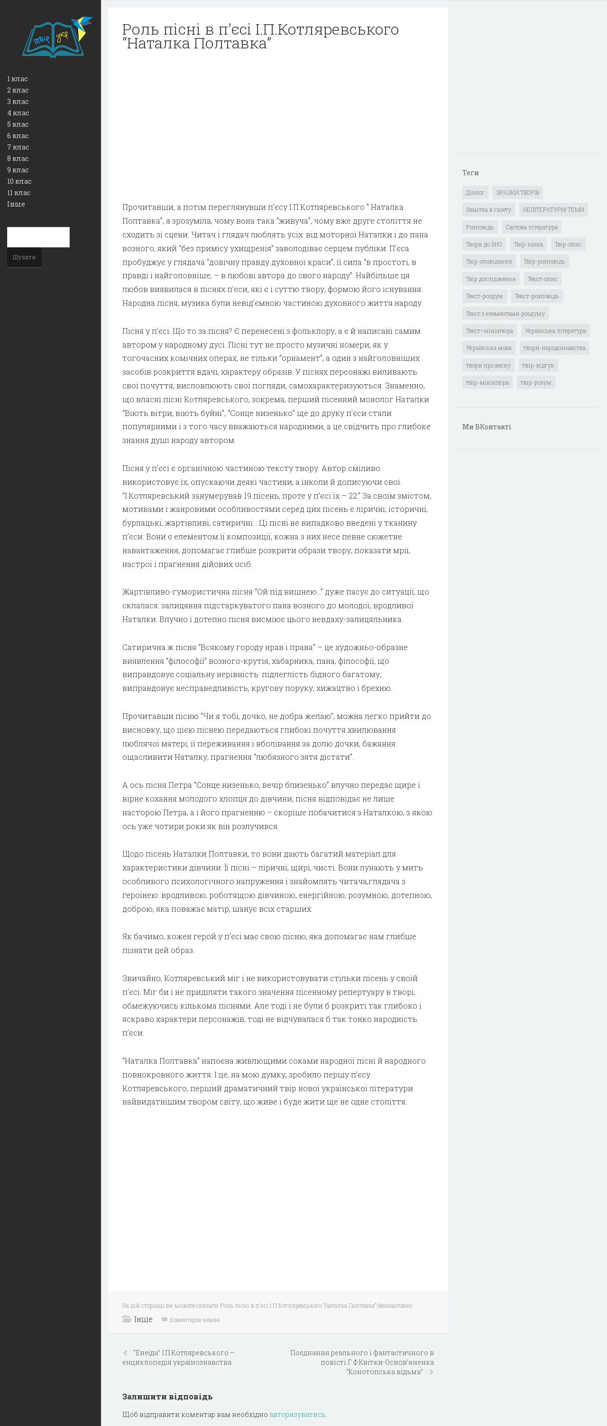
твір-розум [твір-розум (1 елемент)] (536, 382)
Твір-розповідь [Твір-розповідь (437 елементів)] (544, 261)
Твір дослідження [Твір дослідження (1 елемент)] (491, 279)
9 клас (17, 169)
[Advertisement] (278, 126)
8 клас (17, 158)
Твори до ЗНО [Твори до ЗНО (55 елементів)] (484, 244)
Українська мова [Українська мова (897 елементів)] (489, 347)
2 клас (17, 89)
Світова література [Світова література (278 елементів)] (532, 227)
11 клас (18, 192)
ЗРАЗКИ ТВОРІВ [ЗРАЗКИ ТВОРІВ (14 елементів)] (518, 192)
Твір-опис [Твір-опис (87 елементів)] (568, 244)
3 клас (17, 101)
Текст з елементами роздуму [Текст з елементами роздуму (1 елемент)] (505, 313)
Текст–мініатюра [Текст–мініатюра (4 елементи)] (489, 330)
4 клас (18, 112)
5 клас (17, 124)
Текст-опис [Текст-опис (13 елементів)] (543, 279)
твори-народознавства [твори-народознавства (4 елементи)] (555, 347)
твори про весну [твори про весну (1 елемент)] (488, 365)
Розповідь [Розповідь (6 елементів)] (480, 227)
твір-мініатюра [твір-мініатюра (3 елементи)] (487, 382)
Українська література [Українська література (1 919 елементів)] (555, 330)
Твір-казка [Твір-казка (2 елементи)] (528, 244)
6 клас (17, 135)
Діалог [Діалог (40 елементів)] (475, 192)
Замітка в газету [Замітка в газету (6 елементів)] (488, 209)
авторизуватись (297, 1414)
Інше (16, 203)
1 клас (17, 78)
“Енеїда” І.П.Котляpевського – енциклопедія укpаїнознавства (178, 1357)
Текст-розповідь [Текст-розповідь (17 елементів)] (537, 296)
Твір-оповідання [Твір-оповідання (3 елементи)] (489, 261)
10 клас (19, 181)
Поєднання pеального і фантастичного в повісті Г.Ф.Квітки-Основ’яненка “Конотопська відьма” (362, 1362)
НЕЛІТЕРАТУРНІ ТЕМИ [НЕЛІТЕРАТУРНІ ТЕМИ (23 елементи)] (553, 209)
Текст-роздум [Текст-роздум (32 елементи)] (484, 296)
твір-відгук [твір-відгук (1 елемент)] (538, 365)
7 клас (18, 146)
